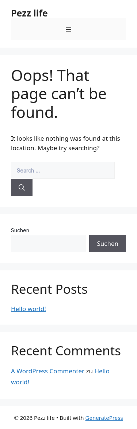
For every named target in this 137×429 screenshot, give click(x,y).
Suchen (20, 230)
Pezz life (29, 13)
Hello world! (28, 308)
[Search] (22, 187)
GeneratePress (104, 417)
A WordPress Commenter (47, 371)
